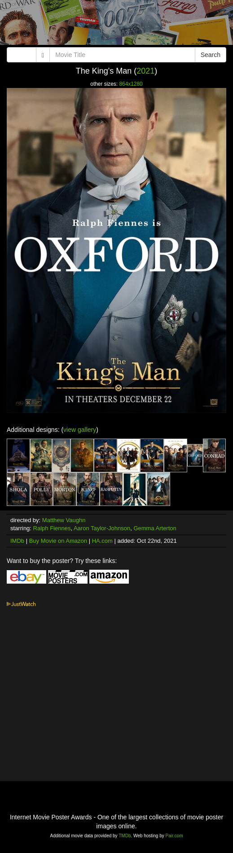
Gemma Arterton (154, 528)
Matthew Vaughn (64, 520)
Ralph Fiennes (52, 528)
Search (210, 54)
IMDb (17, 540)
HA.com (102, 540)
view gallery (79, 429)
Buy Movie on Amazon (58, 540)
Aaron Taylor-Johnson (102, 528)
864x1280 (130, 84)
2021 (145, 70)
